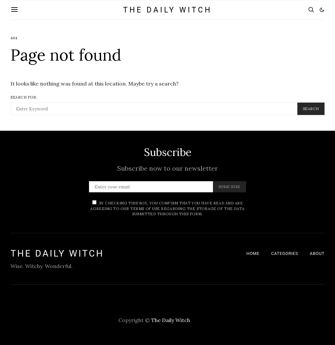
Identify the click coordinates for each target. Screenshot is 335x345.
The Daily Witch (167, 10)
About (317, 253)
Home (252, 253)
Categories (284, 253)
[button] (322, 9)
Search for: (23, 97)
